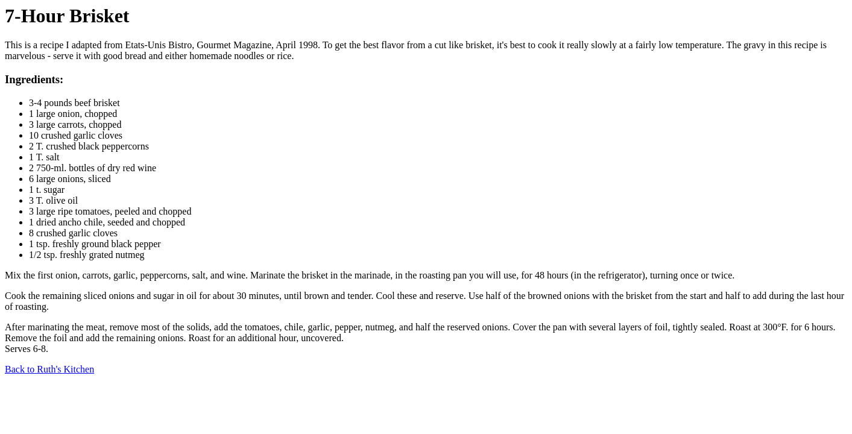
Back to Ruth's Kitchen (49, 369)
